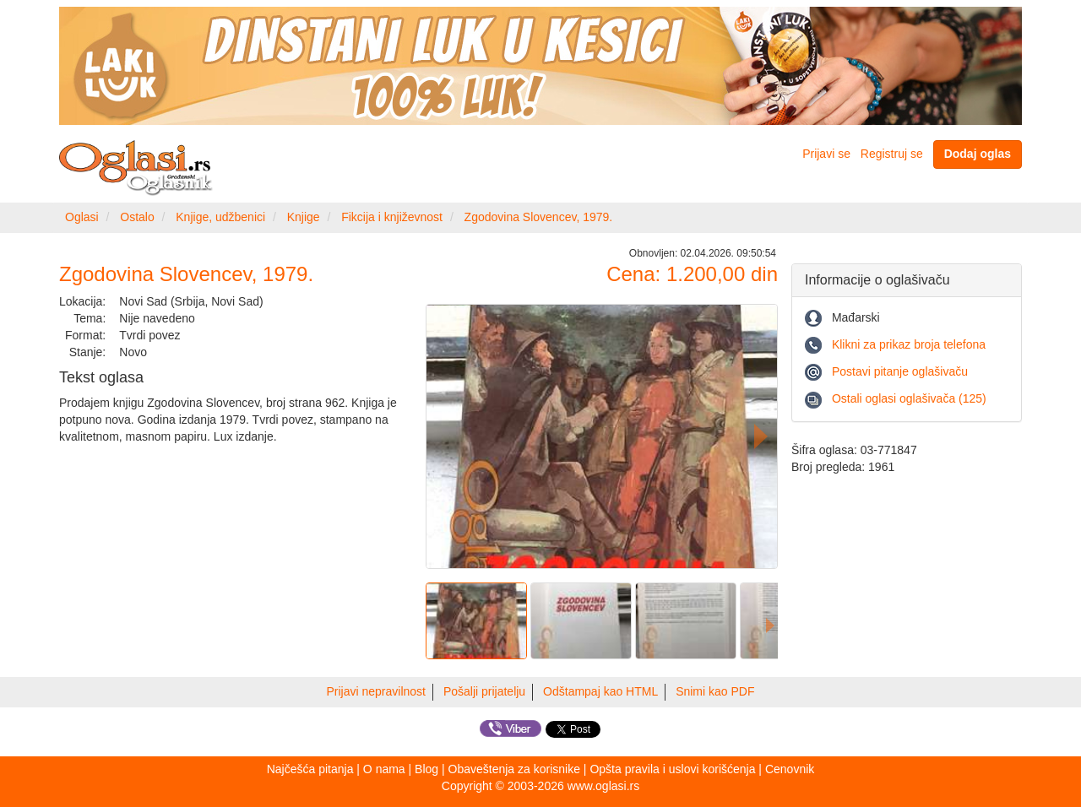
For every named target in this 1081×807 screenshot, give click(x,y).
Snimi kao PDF (715, 691)
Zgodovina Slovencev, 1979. (538, 217)
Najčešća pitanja (310, 769)
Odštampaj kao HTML (600, 691)
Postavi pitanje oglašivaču (900, 371)
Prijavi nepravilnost (376, 691)
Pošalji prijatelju (484, 691)
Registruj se (892, 153)
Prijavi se (826, 153)
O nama (384, 769)
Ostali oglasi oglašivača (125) (909, 398)
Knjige (303, 217)
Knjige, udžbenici (220, 217)
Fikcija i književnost (392, 217)
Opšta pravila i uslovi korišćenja (672, 769)
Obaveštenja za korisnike (514, 769)
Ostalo (137, 217)
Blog (426, 769)
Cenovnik (789, 769)
